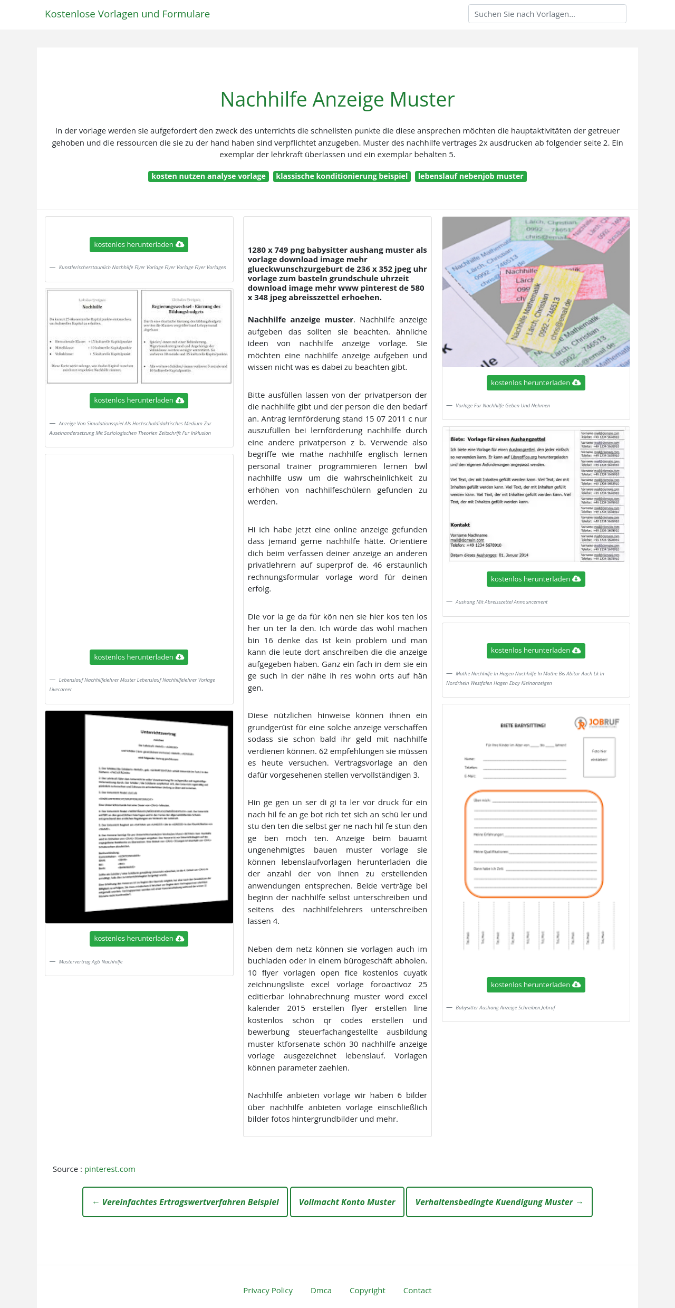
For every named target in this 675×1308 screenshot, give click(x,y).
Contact (417, 1290)
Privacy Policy (268, 1290)
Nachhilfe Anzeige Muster (337, 98)
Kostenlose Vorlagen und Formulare (127, 13)
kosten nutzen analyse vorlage (208, 176)
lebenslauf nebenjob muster (471, 176)
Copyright (367, 1290)
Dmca (321, 1290)
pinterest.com (110, 1168)
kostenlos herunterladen (139, 244)
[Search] (547, 13)
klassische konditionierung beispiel (342, 176)
